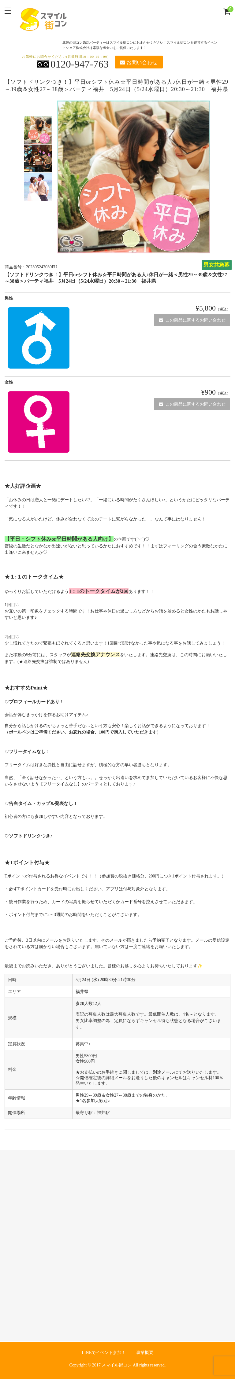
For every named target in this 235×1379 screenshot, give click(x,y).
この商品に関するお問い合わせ (192, 320)
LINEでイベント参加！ (104, 1352)
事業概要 (144, 1352)
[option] (38, 130)
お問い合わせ (138, 62)
